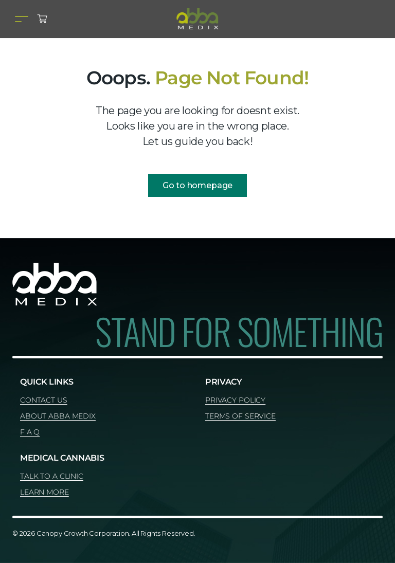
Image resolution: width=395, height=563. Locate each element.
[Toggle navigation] (21, 18)
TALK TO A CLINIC (51, 476)
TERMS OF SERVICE (240, 416)
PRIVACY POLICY (235, 400)
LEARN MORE (44, 492)
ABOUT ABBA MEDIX (58, 416)
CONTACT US (43, 400)
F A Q (30, 432)
